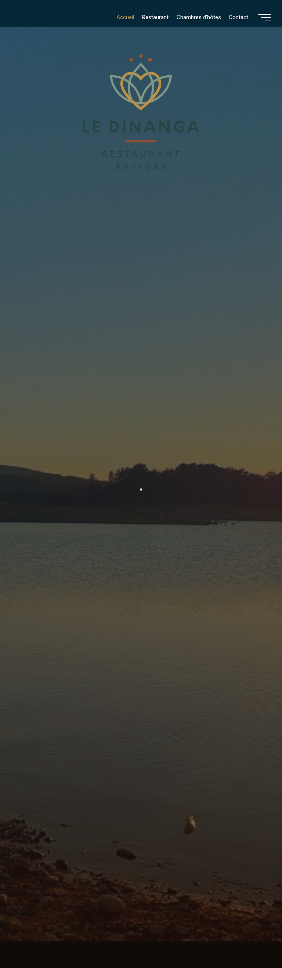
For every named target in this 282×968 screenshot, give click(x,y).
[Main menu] (264, 17)
